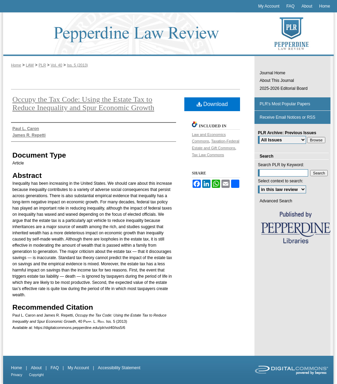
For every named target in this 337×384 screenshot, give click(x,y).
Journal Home (272, 73)
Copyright (36, 375)
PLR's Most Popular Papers (285, 104)
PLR (42, 65)
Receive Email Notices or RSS (287, 117)
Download (212, 104)
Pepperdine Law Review (127, 34)
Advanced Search (276, 201)
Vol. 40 (56, 65)
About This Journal (277, 80)
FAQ (55, 367)
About (36, 367)
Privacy (16, 375)
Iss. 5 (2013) (77, 65)
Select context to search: (280, 181)
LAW (30, 65)
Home (16, 65)
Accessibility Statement (119, 367)
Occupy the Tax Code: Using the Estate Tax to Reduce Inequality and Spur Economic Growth (83, 103)
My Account (78, 367)
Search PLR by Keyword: (281, 164)
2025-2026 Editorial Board (283, 88)
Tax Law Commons (208, 155)
